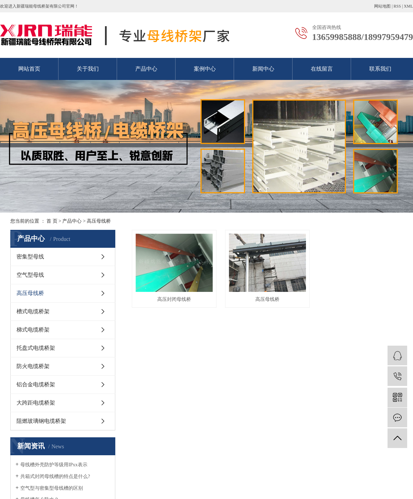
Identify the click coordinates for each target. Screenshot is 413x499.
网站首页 (29, 69)
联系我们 (380, 69)
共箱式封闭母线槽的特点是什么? (55, 476)
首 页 (51, 221)
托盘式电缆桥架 (36, 348)
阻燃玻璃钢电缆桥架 (41, 421)
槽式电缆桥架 (33, 311)
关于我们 (88, 69)
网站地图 (382, 6)
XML (408, 6)
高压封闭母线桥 (175, 301)
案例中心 (205, 69)
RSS (397, 6)
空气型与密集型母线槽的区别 (51, 488)
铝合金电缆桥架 (36, 384)
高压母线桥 (99, 221)
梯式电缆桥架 (33, 330)
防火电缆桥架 (33, 366)
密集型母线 (30, 256)
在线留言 (322, 69)
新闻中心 (263, 69)
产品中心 (146, 69)
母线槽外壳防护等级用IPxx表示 (53, 464)
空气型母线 (30, 275)
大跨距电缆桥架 (36, 403)
